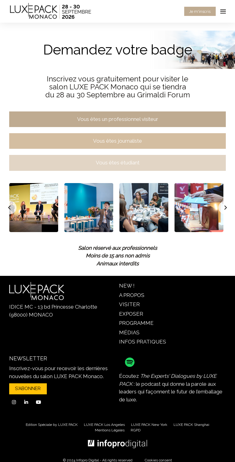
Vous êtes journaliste (117, 141)
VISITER (129, 304)
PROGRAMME (136, 323)
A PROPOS (131, 295)
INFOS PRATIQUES (142, 342)
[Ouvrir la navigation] (223, 11)
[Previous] (10, 207)
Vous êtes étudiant (118, 163)
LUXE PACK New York (149, 425)
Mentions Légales (110, 430)
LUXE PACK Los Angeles (104, 425)
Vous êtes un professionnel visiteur (117, 119)
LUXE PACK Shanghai (191, 425)
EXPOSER (131, 314)
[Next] (225, 207)
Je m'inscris (200, 11)
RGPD (135, 430)
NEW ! (127, 286)
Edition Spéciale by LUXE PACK (52, 425)
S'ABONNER (28, 388)
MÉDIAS (129, 332)
